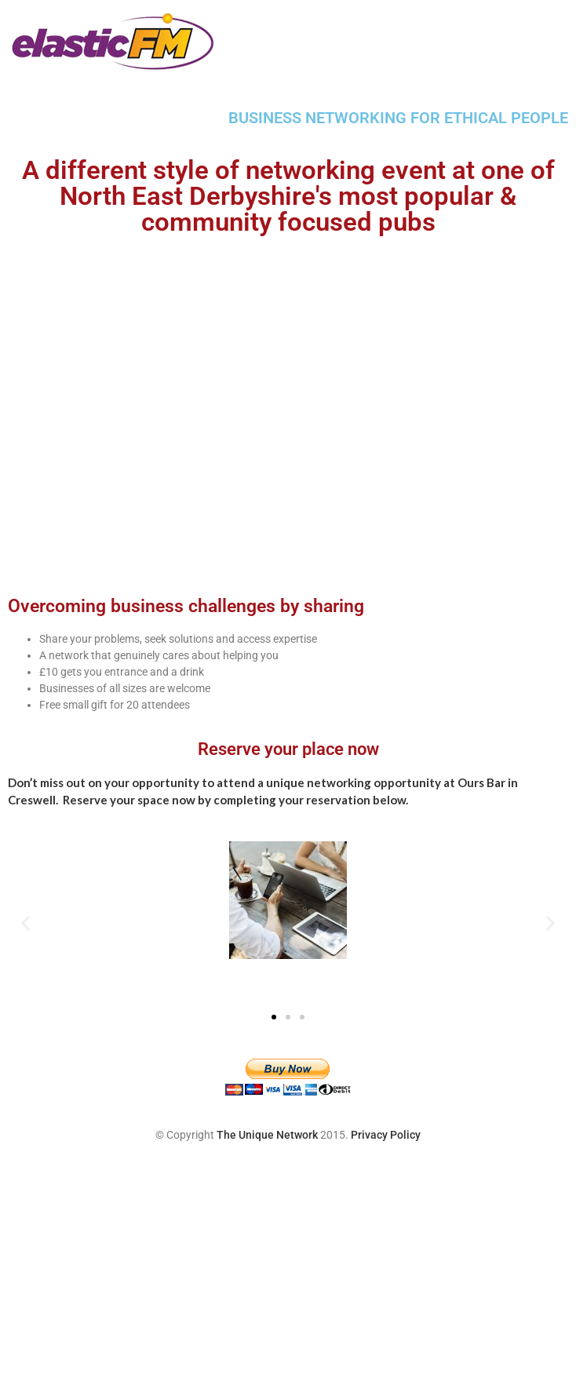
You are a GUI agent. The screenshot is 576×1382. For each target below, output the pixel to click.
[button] (25, 922)
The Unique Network (267, 1135)
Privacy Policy (386, 1135)
